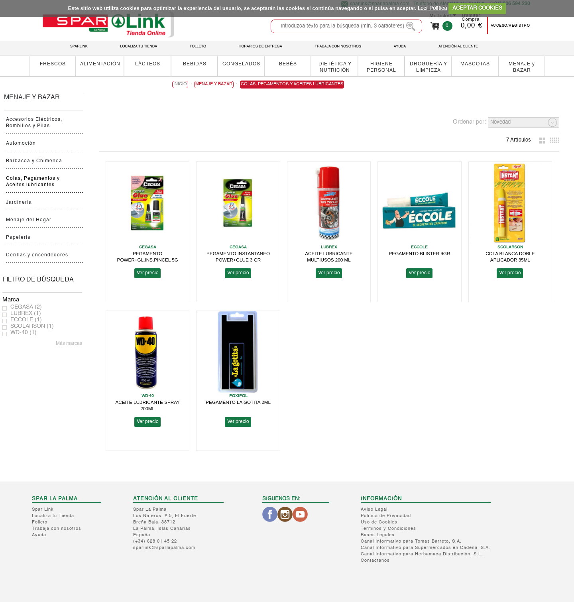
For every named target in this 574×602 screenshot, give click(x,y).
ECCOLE (26, 320)
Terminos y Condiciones (388, 529)
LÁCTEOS (147, 64)
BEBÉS (288, 64)
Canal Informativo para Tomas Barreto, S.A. (411, 541)
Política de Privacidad (386, 516)
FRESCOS (53, 64)
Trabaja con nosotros (56, 529)
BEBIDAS (194, 64)
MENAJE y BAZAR (522, 67)
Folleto (39, 522)
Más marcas (69, 343)
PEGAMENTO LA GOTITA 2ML (238, 402)
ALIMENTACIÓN (100, 64)
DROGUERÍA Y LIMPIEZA (428, 67)
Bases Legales (378, 535)
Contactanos (375, 561)
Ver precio (148, 273)
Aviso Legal (374, 510)
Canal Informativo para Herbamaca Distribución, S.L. (422, 554)
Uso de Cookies (379, 522)
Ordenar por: (469, 122)
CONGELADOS (241, 64)
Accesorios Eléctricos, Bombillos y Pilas (34, 122)
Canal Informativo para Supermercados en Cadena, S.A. (425, 548)
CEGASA (26, 307)
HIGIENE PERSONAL (381, 67)
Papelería (18, 237)
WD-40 (23, 332)
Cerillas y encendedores (37, 255)
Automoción (21, 143)
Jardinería (19, 202)
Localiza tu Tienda (53, 516)
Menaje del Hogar (28, 220)
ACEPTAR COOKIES (477, 8)
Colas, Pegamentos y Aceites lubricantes (33, 181)
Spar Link (43, 510)
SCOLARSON (32, 326)
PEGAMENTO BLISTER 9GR (419, 253)
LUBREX (25, 313)
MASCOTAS (475, 64)
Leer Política (432, 8)
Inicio (180, 84)
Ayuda (39, 535)
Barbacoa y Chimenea (34, 161)
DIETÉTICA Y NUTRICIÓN (335, 67)
